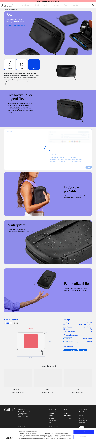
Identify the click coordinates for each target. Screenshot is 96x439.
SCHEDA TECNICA (70, 350)
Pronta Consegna (25, 5)
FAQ (80, 413)
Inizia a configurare (14, 26)
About (65, 411)
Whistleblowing (67, 415)
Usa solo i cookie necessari (84, 433)
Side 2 (15, 323)
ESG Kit (66, 413)
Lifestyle (51, 415)
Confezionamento (71, 341)
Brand (37, 5)
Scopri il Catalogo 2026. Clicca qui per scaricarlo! (48, 1)
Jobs (65, 417)
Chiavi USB (51, 419)
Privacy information (83, 419)
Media (83, 350)
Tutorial (81, 415)
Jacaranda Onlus (68, 419)
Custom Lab (74, 5)
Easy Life (46, 5)
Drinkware (56, 5)
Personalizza (84, 428)
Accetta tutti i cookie (83, 423)
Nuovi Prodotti (52, 411)
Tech (65, 5)
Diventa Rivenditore (83, 411)
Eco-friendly (51, 413)
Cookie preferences (83, 417)
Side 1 (8, 323)
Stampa (68, 338)
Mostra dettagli (23, 436)
